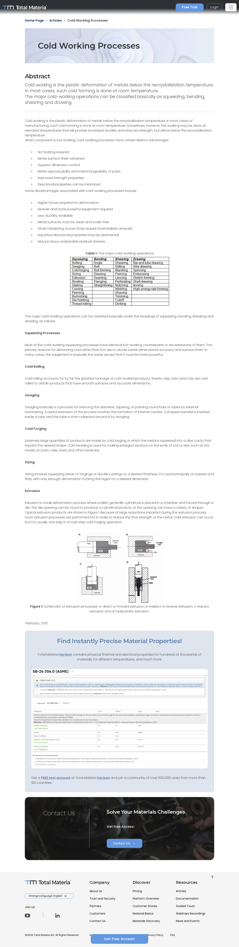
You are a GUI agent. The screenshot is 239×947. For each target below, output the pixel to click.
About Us (96, 891)
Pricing (137, 891)
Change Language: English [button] (45, 896)
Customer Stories (145, 906)
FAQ (172, 935)
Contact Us (124, 843)
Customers (97, 913)
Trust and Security (102, 899)
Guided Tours (185, 906)
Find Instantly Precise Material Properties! (119, 641)
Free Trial (189, 7)
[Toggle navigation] (231, 7)
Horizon (103, 777)
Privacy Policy (155, 935)
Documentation (187, 899)
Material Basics (143, 913)
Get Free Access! (119, 938)
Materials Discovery (146, 921)
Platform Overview (146, 899)
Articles (181, 891)
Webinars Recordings (190, 913)
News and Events (188, 921)
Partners (95, 906)
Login (214, 7)
